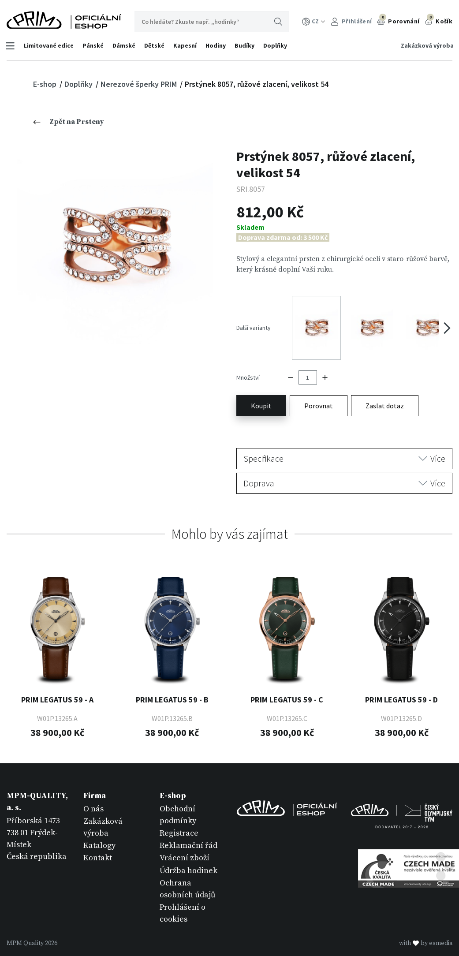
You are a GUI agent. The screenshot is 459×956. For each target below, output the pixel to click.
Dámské (125, 45)
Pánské (94, 45)
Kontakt (97, 848)
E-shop (45, 84)
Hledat (278, 22)
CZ (313, 21)
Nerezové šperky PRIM (140, 84)
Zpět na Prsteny (68, 121)
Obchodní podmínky (178, 805)
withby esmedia (425, 933)
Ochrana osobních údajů (188, 879)
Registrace (179, 823)
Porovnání (398, 20)
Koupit (261, 395)
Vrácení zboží (184, 848)
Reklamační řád (188, 835)
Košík (438, 20)
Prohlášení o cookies (182, 903)
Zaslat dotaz (385, 395)
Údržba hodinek (188, 860)
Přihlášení (351, 21)
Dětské (156, 45)
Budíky (246, 45)
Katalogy (99, 835)
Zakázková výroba (425, 45)
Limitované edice (50, 45)
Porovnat (318, 395)
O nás (93, 799)
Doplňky (276, 45)
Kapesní (186, 45)
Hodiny (217, 45)
